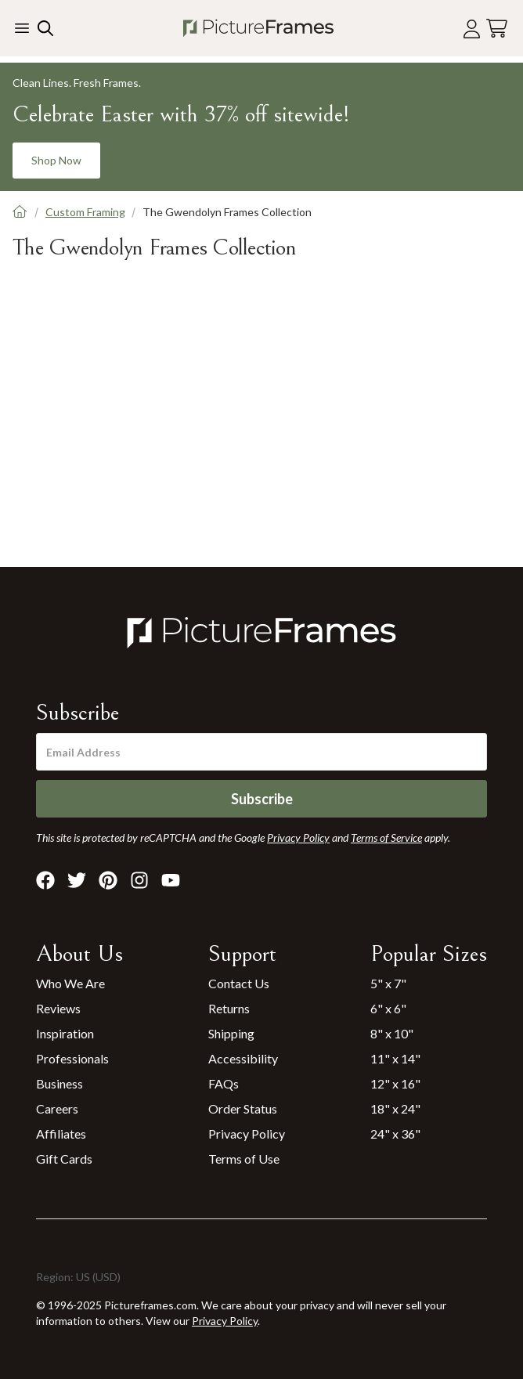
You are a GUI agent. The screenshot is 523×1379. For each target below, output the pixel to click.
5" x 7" (388, 983)
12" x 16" (395, 1083)
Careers (57, 1108)
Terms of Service (386, 837)
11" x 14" (395, 1058)
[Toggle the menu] (22, 28)
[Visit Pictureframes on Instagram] (139, 880)
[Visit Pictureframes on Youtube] (170, 880)
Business (59, 1083)
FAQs (223, 1083)
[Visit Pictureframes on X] (76, 880)
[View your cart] (496, 28)
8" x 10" (391, 1033)
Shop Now (56, 160)
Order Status (242, 1108)
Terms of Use (244, 1158)
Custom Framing (85, 211)
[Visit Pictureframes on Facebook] (45, 880)
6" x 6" (388, 1008)
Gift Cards (64, 1158)
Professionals (72, 1058)
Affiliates (61, 1133)
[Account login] (471, 28)
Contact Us (238, 983)
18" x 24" (395, 1108)
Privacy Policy (246, 1133)
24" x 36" (395, 1133)
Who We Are (70, 983)
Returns (229, 1008)
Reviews (58, 1008)
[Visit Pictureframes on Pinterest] (108, 880)
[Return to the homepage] (258, 28)
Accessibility (243, 1058)
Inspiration (65, 1033)
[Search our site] (43, 28)
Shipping (231, 1033)
